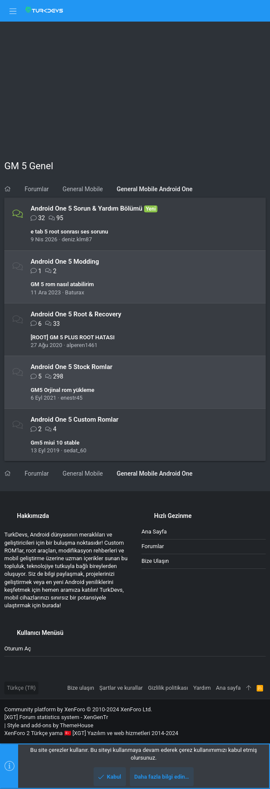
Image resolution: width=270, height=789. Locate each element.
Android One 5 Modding (65, 261)
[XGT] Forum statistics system (56, 717)
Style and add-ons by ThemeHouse (50, 725)
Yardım (202, 688)
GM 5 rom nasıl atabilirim (62, 284)
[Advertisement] (135, 86)
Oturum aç (17, 648)
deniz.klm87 (77, 239)
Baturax (74, 292)
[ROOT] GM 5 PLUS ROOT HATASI (73, 337)
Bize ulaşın (155, 561)
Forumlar (152, 546)
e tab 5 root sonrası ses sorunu (69, 231)
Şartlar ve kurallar (121, 688)
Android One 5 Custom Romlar (75, 419)
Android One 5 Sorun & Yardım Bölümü (86, 208)
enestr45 (71, 397)
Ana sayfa (153, 531)
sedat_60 (75, 450)
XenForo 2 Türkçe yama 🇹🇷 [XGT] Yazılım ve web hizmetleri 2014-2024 (91, 733)
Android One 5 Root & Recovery (76, 314)
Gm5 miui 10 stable (55, 442)
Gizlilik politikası (168, 688)
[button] (13, 11)
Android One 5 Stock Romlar (72, 367)
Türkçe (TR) (21, 688)
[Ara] (257, 10)
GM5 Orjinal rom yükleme (62, 390)
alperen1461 (81, 345)
